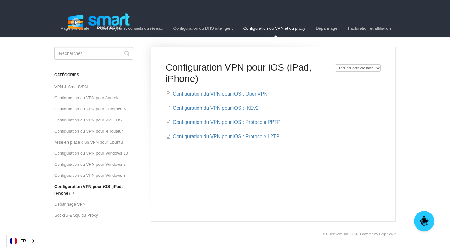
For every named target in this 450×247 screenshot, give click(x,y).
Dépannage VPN (70, 204)
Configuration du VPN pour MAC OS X (90, 120)
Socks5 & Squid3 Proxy (76, 215)
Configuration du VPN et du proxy (274, 31)
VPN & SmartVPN (71, 86)
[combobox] (22, 241)
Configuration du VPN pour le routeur (88, 131)
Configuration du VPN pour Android (86, 98)
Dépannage (326, 28)
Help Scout (387, 234)
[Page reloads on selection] (358, 68)
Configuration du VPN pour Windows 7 (90, 164)
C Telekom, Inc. (338, 234)
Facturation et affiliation (369, 28)
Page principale (75, 28)
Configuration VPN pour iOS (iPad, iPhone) (88, 189)
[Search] (93, 53)
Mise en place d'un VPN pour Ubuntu (88, 142)
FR (18, 241)
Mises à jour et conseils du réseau (131, 28)
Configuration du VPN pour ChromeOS (90, 109)
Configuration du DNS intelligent (203, 28)
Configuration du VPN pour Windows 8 (90, 175)
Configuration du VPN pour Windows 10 (91, 153)
